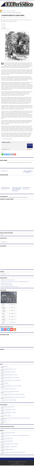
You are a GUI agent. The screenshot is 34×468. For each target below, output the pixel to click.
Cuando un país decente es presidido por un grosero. (9, 374)
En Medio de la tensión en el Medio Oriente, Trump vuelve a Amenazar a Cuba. (13, 452)
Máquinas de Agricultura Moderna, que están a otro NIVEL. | (26, 171)
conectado (16, 197)
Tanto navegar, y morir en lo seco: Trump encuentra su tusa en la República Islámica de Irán (17, 189)
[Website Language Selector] (4, 242)
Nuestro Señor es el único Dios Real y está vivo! (8, 388)
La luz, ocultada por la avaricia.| (6, 415)
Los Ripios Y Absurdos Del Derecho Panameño (8, 409)
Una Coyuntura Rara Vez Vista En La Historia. (8, 406)
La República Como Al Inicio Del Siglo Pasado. (9, 10)
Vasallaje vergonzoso (4, 366)
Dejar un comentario (24, 17)
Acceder (2, 234)
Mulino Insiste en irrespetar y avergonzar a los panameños (10, 377)
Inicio (1, 12)
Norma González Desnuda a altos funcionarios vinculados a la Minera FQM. (12, 394)
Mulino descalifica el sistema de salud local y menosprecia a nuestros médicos (13, 397)
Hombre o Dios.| (7, 170)
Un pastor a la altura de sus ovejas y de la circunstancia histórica (11, 380)
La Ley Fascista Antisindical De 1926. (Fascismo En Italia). (9, 286)
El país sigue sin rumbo (4, 383)
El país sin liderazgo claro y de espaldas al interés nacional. (10, 391)
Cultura (4, 12)
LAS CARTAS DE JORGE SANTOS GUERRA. (7, 449)
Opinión (18, 17)
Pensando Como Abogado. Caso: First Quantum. (8, 412)
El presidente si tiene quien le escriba (27, 188)
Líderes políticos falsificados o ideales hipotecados (9, 446)
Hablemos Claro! (3, 421)
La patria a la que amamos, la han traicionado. (8, 371)
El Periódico (3, 17)
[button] (4, 300)
